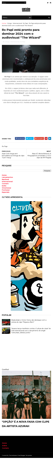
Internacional (17, 24)
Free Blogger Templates (25, 457)
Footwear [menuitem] (6, 192)
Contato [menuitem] (5, 186)
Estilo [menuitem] (4, 188)
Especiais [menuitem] (6, 195)
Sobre (4, 448)
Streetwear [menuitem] (6, 190)
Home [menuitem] (4, 178)
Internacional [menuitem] (7, 184)
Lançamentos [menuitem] (7, 180)
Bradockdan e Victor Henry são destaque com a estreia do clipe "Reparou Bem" (29, 324)
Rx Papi (25, 24)
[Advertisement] (26, 354)
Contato (5, 450)
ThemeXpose (13, 457)
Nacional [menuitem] (5, 182)
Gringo (9, 24)
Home (4, 24)
